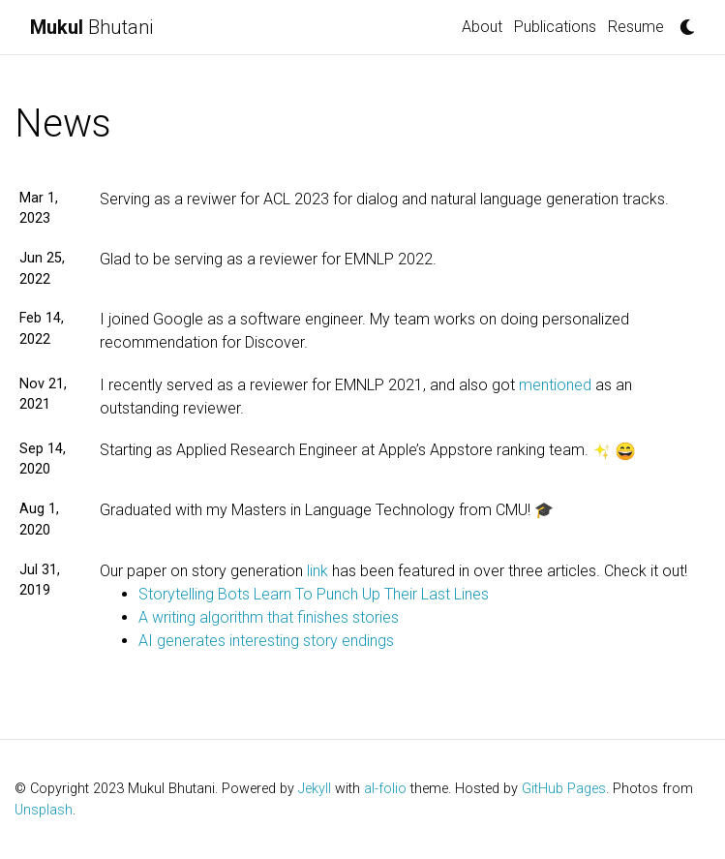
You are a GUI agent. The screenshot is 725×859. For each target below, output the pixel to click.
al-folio (385, 789)
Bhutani (91, 27)
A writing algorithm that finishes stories (268, 617)
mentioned (555, 385)
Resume (636, 26)
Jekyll (314, 789)
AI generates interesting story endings (266, 640)
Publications (555, 26)
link (317, 571)
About (482, 26)
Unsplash (44, 810)
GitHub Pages (564, 789)
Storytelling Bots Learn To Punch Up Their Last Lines (313, 594)
